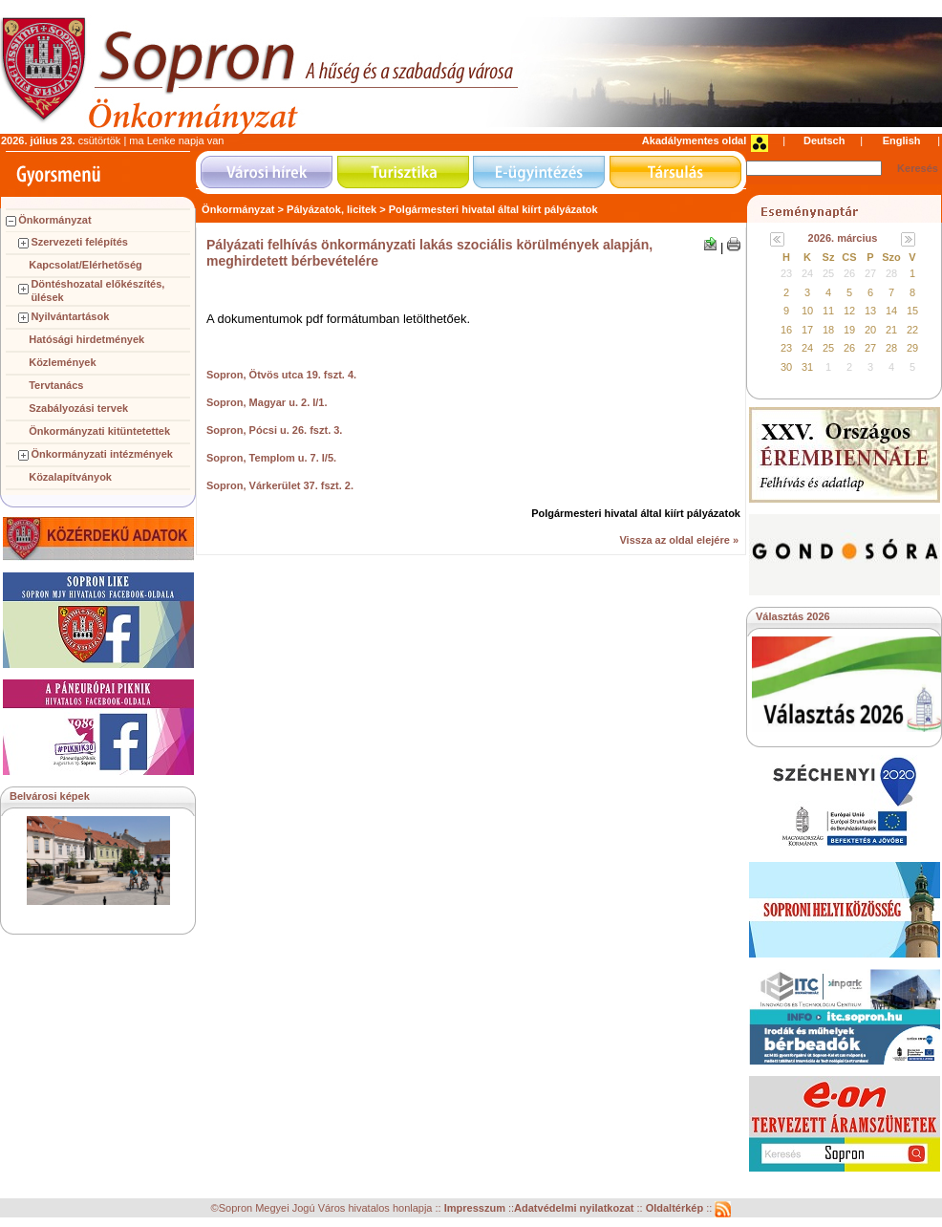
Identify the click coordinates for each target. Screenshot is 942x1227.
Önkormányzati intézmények (102, 454)
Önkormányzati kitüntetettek (99, 431)
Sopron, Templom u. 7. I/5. (271, 457)
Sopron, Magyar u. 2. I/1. (267, 402)
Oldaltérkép (676, 1209)
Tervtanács (56, 385)
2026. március (843, 238)
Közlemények (62, 362)
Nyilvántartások (70, 316)
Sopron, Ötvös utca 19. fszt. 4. (281, 374)
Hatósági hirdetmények (86, 339)
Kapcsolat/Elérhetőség (85, 264)
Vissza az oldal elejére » (679, 540)
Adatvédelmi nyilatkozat (573, 1209)
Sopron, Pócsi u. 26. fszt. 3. (274, 430)
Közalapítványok (70, 477)
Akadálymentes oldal (694, 140)
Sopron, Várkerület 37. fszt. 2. (279, 485)
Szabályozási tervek (78, 408)
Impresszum (476, 1209)
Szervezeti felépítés (79, 242)
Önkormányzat (54, 220)
